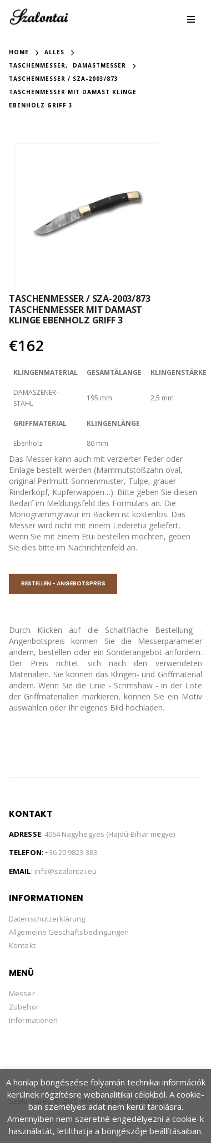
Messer (21, 992)
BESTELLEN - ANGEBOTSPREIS (63, 582)
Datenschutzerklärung (47, 918)
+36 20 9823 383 (71, 851)
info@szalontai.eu (65, 870)
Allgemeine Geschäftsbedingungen (69, 931)
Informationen (33, 1019)
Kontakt (22, 944)
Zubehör (23, 1006)
